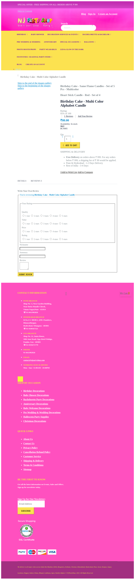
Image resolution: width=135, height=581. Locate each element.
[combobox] (78, 28)
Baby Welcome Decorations (36, 409)
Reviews (36, 181)
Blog (83, 14)
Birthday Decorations (34, 392)
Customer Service (32, 457)
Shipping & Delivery (33, 462)
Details (22, 181)
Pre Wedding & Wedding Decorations (42, 414)
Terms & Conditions (33, 466)
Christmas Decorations (34, 422)
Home (19, 75)
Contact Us (28, 445)
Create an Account (107, 14)
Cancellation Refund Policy (36, 453)
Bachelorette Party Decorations (38, 401)
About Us (28, 440)
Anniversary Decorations (35, 405)
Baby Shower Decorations (36, 396)
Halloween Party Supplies (36, 418)
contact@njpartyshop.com (34, 361)
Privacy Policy (30, 449)
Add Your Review (85, 116)
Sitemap (27, 470)
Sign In (91, 14)
